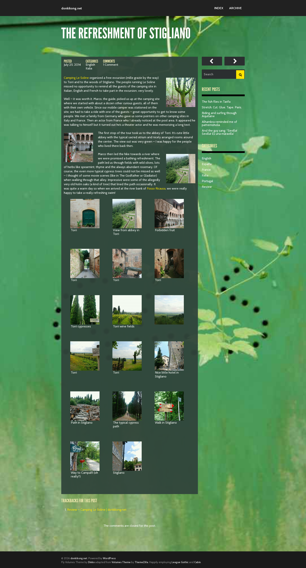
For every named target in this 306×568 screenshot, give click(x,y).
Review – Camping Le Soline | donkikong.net (96, 509)
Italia (89, 68)
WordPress (109, 558)
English (90, 65)
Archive (235, 8)
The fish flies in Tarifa (216, 101)
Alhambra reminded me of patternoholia (219, 123)
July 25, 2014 (72, 65)
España (207, 164)
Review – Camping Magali (234, 61)
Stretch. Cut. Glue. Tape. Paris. (222, 107)
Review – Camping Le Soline (212, 61)
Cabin (197, 562)
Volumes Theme (121, 562)
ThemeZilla (141, 562)
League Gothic (180, 562)
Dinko (91, 562)
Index (218, 8)
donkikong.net (71, 8)
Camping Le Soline (76, 78)
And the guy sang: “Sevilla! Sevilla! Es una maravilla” (219, 132)
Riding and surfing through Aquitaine (219, 114)
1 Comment (110, 65)
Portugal (207, 181)
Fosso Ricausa (156, 188)
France (206, 170)
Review (207, 187)
